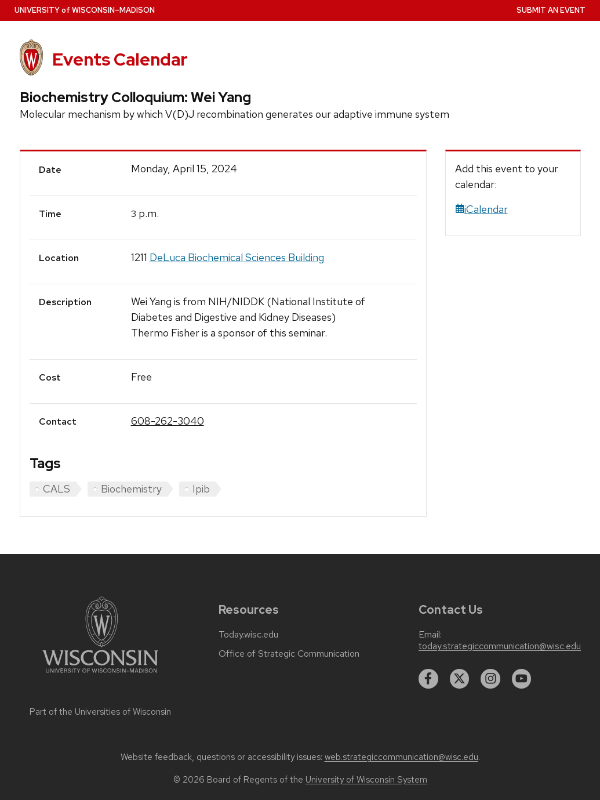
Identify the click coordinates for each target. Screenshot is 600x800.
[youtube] (522, 679)
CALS (56, 488)
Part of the (100, 712)
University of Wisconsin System (366, 779)
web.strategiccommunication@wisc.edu (401, 757)
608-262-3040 (167, 421)
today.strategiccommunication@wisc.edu (500, 646)
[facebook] (428, 679)
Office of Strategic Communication (289, 654)
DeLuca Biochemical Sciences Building (237, 257)
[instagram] (490, 679)
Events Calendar (120, 59)
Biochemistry (131, 488)
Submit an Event (551, 10)
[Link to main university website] (100, 675)
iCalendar (481, 209)
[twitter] (460, 679)
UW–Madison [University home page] (84, 10)
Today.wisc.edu (248, 634)
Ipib (201, 488)
